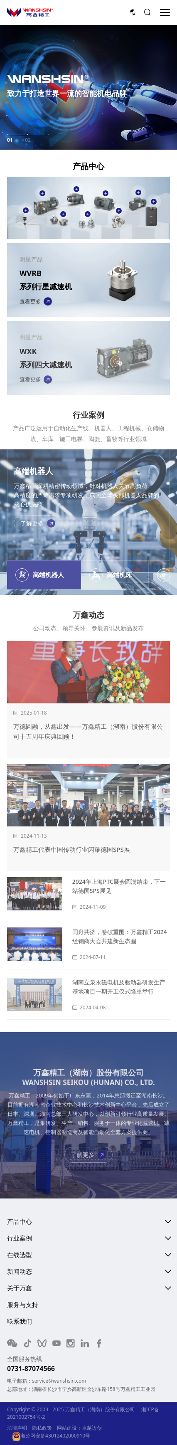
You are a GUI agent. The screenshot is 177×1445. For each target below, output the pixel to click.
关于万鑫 (19, 1288)
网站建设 (67, 1427)
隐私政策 (42, 1427)
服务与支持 (22, 1304)
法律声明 (17, 1427)
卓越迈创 (92, 1427)
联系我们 (19, 1321)
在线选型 (19, 1254)
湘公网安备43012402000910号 (51, 1435)
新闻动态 (19, 1271)
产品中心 (19, 1221)
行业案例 (19, 1238)
